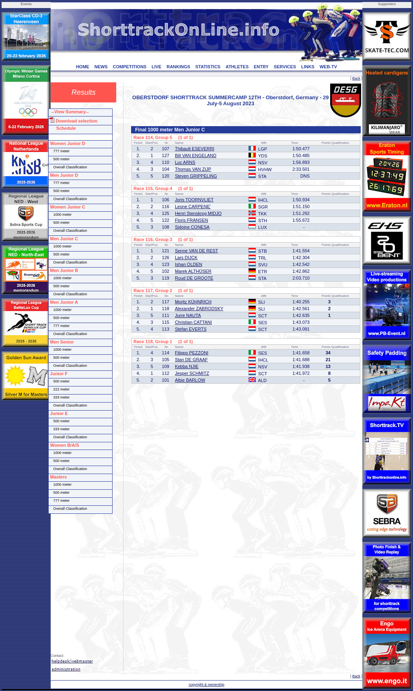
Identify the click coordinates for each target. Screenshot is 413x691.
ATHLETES (237, 66)
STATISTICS (208, 66)
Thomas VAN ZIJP (193, 169)
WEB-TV (328, 66)
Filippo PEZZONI (191, 352)
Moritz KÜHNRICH (193, 301)
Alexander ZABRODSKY (199, 308)
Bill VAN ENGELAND (195, 155)
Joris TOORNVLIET (194, 199)
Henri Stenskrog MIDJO (198, 213)
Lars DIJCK (186, 257)
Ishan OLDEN (188, 264)
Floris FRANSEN (191, 220)
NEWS (101, 66)
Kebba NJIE (187, 366)
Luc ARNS (185, 162)
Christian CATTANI (193, 322)
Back (356, 78)
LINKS (307, 66)
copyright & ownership (206, 685)
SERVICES (285, 66)
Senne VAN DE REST (196, 250)
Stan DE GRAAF (191, 359)
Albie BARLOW (190, 380)
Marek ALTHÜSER (193, 271)
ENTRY (261, 66)
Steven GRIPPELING (196, 176)
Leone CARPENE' (193, 206)
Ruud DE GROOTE (194, 278)
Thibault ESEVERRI (194, 148)
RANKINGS (178, 66)
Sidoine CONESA (192, 227)
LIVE (156, 66)
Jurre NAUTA (188, 315)
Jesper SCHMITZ (192, 373)
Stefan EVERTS (191, 329)
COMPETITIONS (129, 66)
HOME (82, 66)
